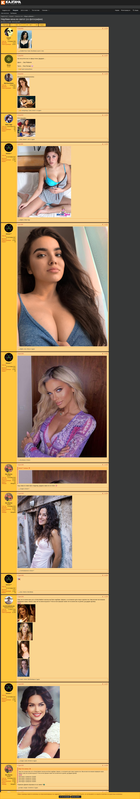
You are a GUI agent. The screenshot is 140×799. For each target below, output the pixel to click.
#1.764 (106, 493)
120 (30, 25)
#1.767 (106, 684)
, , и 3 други (29, 787)
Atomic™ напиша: (23, 468)
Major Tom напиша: (24, 768)
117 (20, 25)
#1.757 (106, 55)
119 (27, 25)
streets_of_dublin (6, 21)
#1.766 (106, 596)
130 (37, 25)
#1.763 (106, 464)
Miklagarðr (13, 483)
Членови (44, 10)
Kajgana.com (6, 10)
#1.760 (106, 144)
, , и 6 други (31, 110)
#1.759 (106, 115)
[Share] (103, 29)
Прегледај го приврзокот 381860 (27, 776)
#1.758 (106, 73)
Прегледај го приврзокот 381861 (27, 778)
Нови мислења (5, 13)
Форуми (15, 10)
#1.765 (106, 575)
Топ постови (35, 10)
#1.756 (106, 28)
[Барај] (135, 10)
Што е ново (24, 10)
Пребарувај (13, 13)
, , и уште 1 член (32, 51)
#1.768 (106, 765)
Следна (41, 25)
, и (26, 592)
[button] (29, 10)
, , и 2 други (27, 139)
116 (17, 25)
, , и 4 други (28, 760)
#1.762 (106, 353)
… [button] (13, 25)
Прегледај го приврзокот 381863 (27, 781)
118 (23, 25)
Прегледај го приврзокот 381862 (27, 780)
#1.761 (106, 224)
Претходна (6, 25)
